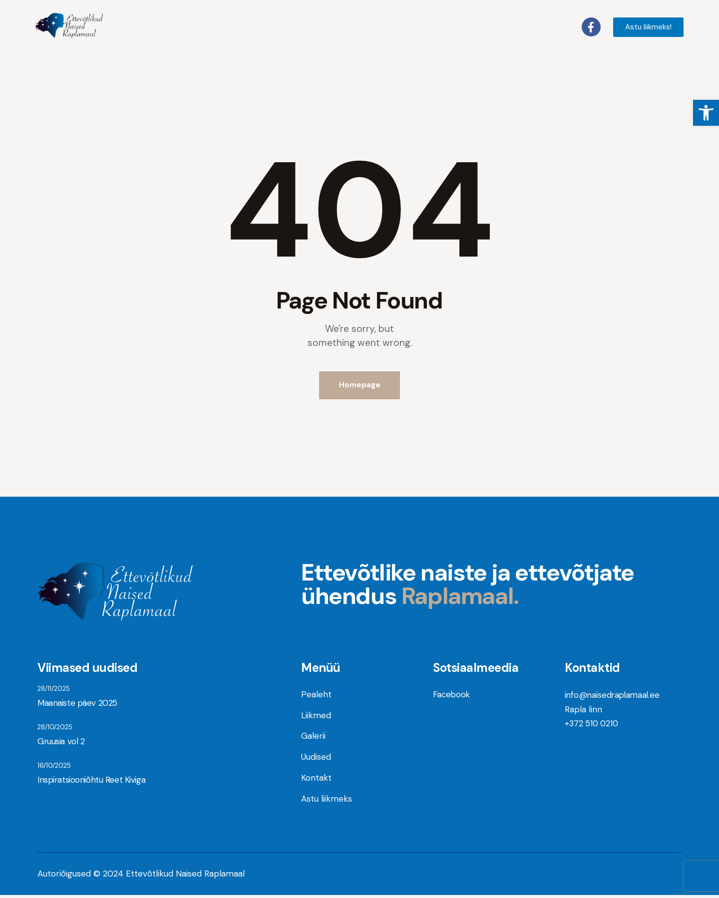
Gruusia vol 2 (60, 744)
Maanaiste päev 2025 (76, 704)
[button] (706, 113)
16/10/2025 (54, 769)
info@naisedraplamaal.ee (614, 696)
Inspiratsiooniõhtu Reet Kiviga (90, 783)
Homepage (359, 386)
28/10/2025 (54, 729)
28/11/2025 (53, 690)
